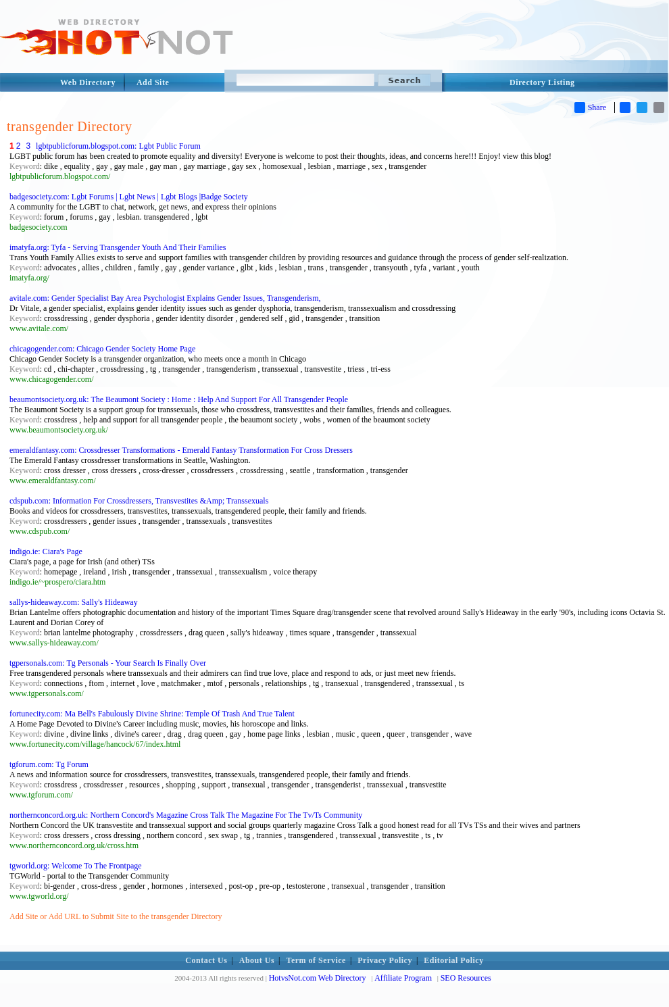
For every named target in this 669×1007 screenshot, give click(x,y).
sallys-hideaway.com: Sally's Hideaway (73, 602)
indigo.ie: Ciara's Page (45, 551)
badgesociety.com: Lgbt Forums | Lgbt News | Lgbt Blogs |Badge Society (128, 196)
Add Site (153, 82)
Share (590, 107)
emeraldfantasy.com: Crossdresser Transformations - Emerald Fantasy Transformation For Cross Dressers (181, 450)
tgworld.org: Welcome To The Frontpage (75, 865)
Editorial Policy (453, 960)
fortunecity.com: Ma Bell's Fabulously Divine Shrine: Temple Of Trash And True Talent (152, 713)
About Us (256, 960)
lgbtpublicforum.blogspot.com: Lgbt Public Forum (118, 146)
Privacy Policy (384, 960)
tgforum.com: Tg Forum (49, 764)
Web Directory (88, 82)
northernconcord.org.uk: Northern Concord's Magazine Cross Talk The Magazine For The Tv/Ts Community (185, 815)
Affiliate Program (403, 978)
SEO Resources (466, 978)
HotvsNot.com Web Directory (317, 978)
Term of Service (316, 960)
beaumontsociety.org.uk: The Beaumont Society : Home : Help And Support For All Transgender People (178, 399)
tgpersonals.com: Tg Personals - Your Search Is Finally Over (107, 663)
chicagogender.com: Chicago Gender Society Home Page (102, 348)
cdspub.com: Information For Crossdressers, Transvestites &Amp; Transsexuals (138, 501)
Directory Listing (542, 82)
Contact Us (206, 960)
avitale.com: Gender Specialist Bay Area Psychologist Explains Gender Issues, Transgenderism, (165, 298)
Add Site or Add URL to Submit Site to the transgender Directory (115, 916)
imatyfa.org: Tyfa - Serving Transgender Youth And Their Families (117, 247)
